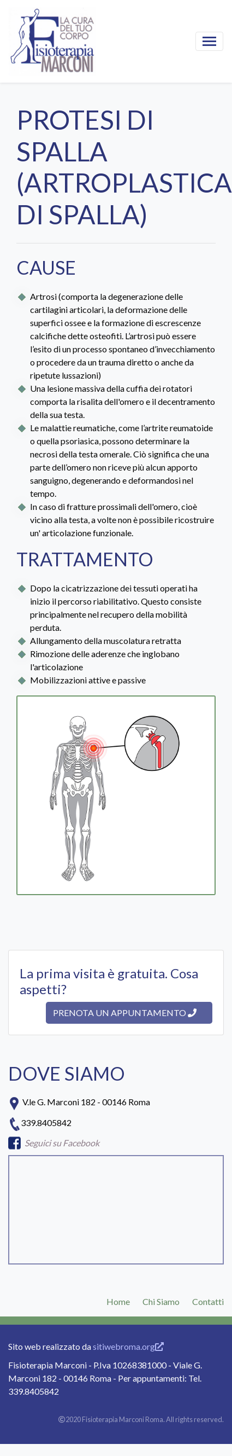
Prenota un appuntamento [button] (125, 1012)
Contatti (208, 1301)
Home (118, 1301)
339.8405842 (46, 1122)
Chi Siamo (161, 1301)
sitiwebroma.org (128, 1346)
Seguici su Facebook (62, 1143)
